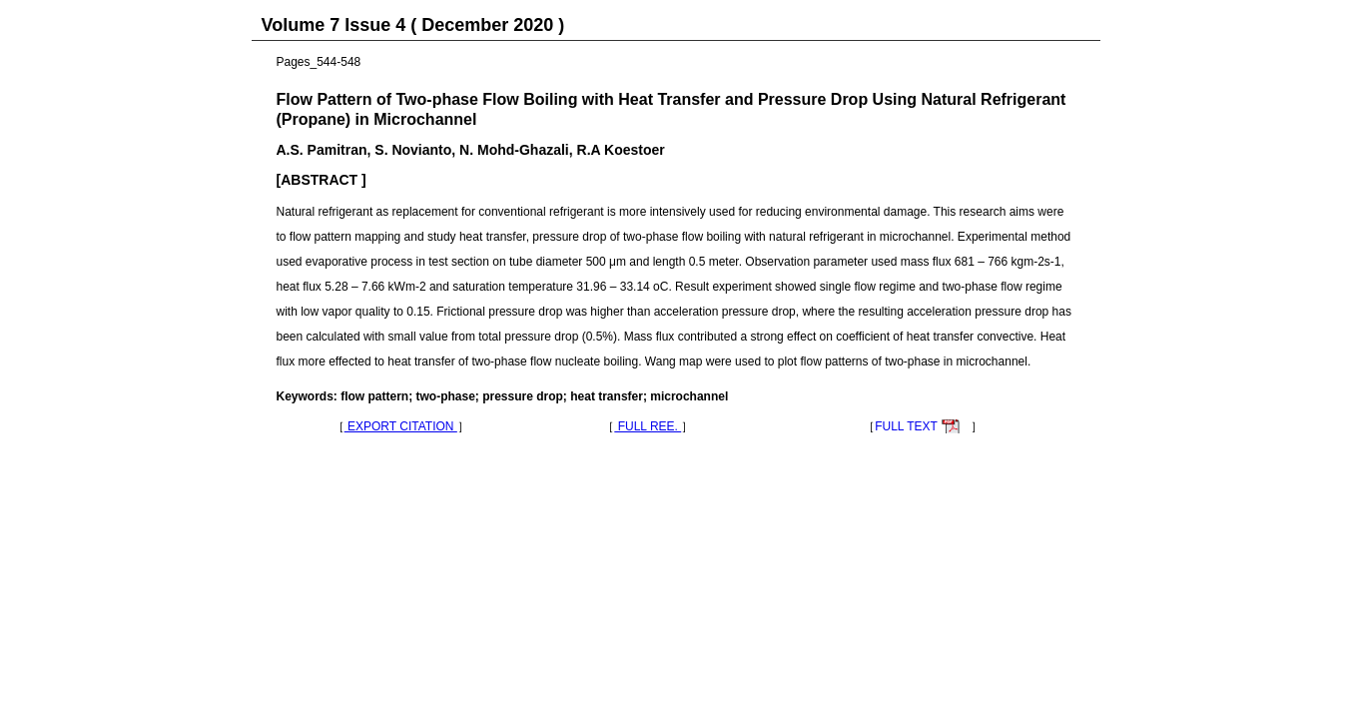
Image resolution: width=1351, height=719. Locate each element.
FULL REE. (647, 426)
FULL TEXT (906, 426)
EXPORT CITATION (400, 426)
